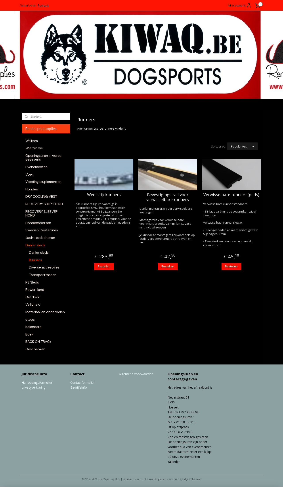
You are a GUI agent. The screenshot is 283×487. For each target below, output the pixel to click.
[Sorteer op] (243, 146)
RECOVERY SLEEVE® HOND (41, 213)
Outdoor (32, 297)
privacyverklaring (33, 387)
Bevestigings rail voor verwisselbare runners (167, 197)
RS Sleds (32, 282)
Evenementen (36, 167)
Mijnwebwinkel (192, 479)
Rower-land (34, 289)
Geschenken (35, 349)
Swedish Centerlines (41, 230)
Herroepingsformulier (37, 382)
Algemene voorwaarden (136, 374)
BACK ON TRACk (38, 341)
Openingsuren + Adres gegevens (43, 157)
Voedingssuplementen (43, 181)
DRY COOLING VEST (41, 196)
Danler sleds (35, 245)
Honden (31, 189)
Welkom (31, 140)
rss (137, 479)
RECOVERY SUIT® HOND (44, 204)
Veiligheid (32, 304)
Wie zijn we (34, 148)
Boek (29, 334)
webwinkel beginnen (154, 479)
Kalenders (33, 326)
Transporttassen (42, 274)
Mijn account (239, 5)
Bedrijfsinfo (78, 387)
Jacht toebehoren (40, 237)
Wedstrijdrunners (104, 194)
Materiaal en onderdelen (45, 312)
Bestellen (104, 266)
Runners (35, 260)
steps (30, 319)
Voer (29, 174)
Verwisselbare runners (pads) (231, 194)
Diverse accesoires (44, 267)
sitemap (127, 479)
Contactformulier (82, 382)
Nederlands (28, 5)
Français (43, 5)
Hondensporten (38, 222)
